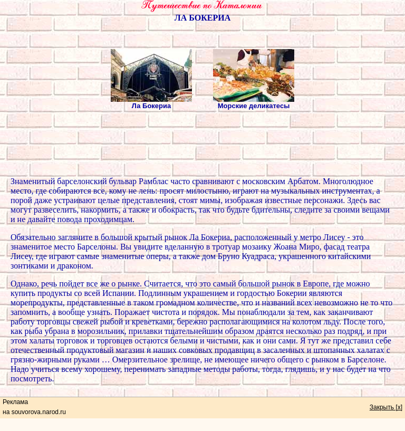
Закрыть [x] (386, 407)
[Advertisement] (202, 144)
